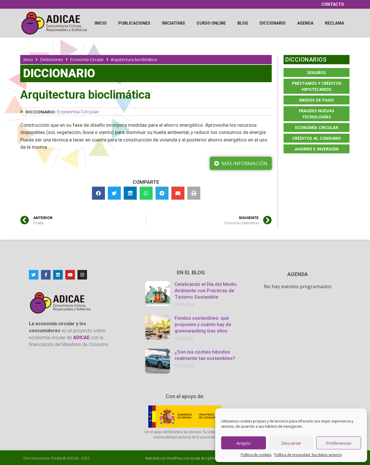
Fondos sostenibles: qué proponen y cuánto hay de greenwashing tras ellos (203, 324)
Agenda (305, 23)
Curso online (211, 23)
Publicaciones (134, 23)
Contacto (332, 4)
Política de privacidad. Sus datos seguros (308, 454)
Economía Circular (87, 59)
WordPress (175, 458)
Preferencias (339, 443)
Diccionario (273, 23)
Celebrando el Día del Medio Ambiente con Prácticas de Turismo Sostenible (206, 290)
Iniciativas (173, 23)
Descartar (291, 443)
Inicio (101, 23)
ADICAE (73, 458)
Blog (242, 23)
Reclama (334, 23)
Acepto (243, 443)
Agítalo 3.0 (213, 458)
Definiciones (51, 59)
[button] (98, 193)
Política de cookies (256, 454)
